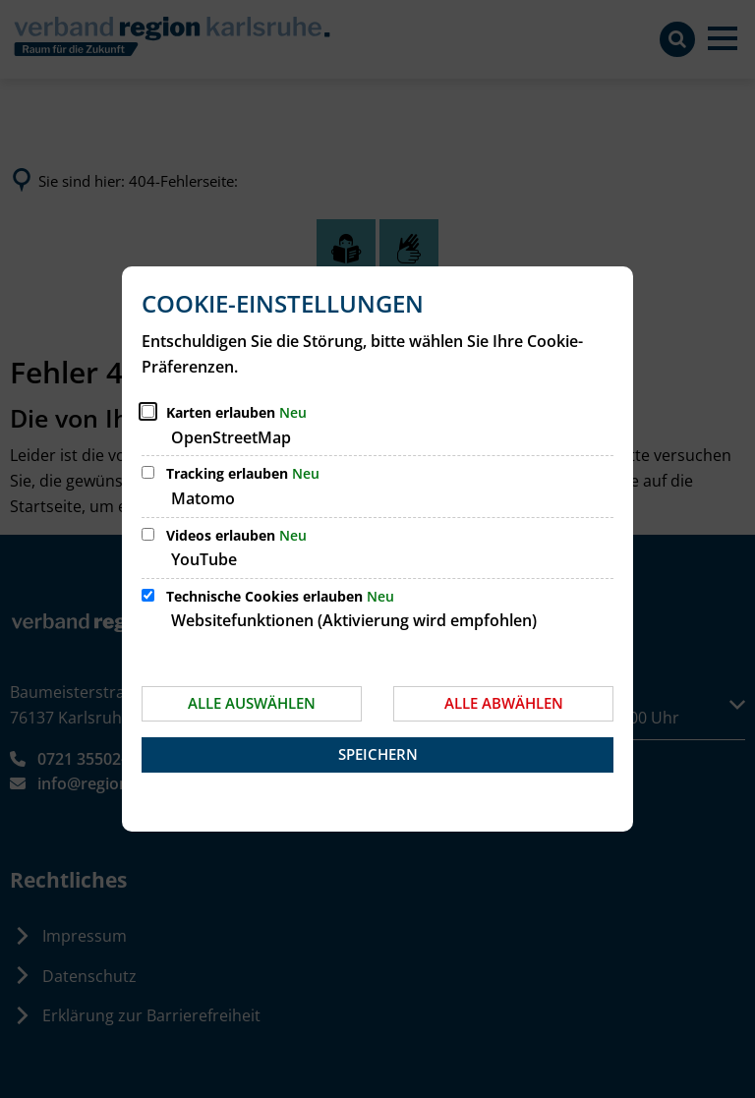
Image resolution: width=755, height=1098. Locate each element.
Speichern (378, 754)
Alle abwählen (503, 703)
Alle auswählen (252, 703)
